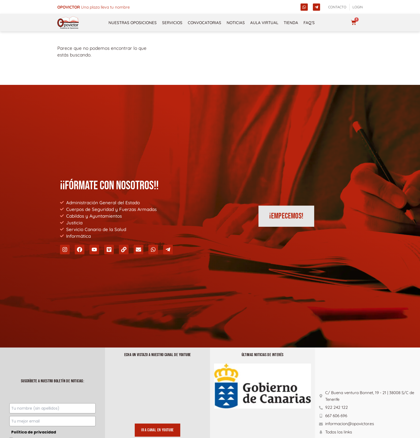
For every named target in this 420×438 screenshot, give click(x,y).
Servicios (172, 22)
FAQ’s (309, 22)
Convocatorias (204, 22)
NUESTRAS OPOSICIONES (132, 22)
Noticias (236, 22)
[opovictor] (68, 22)
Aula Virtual (264, 22)
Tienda (291, 22)
